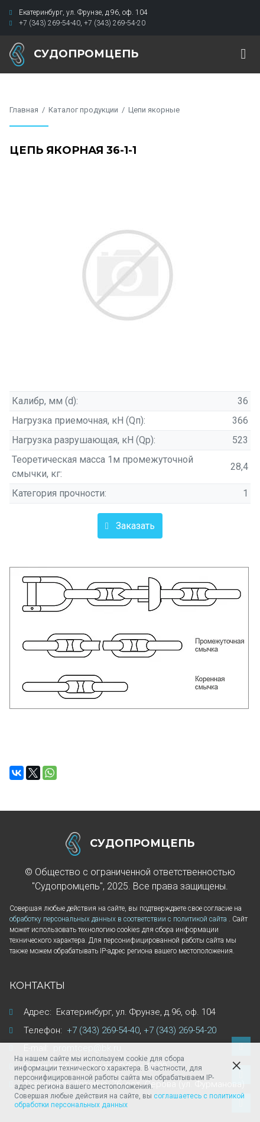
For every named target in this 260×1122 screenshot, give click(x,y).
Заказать (135, 525)
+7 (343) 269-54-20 (114, 23)
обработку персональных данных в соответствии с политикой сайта (119, 919)
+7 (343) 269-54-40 (49, 23)
